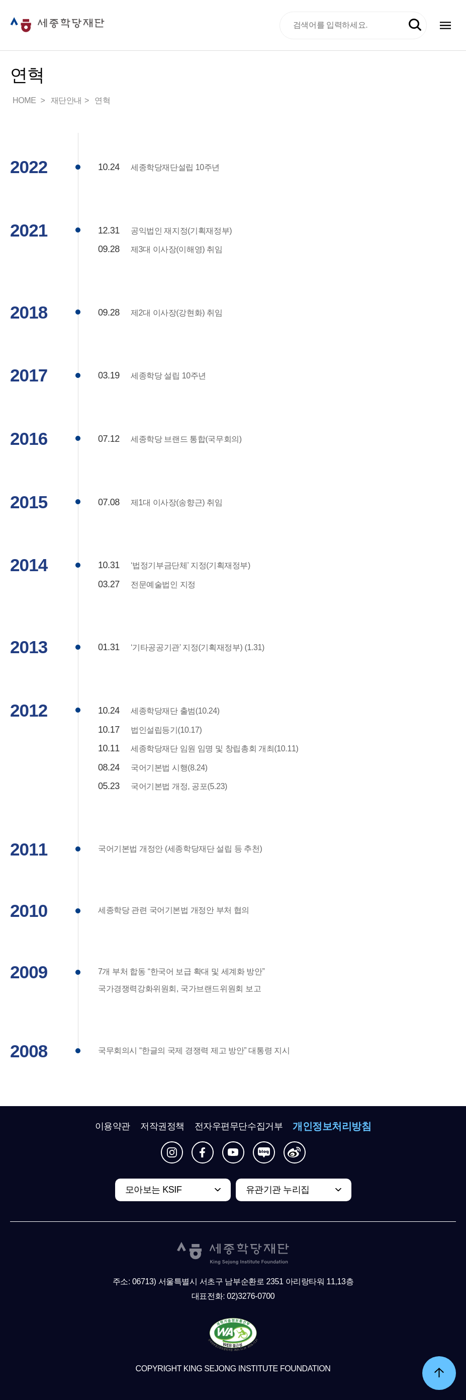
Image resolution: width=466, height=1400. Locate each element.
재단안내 (66, 100)
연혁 (102, 100)
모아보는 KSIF (153, 1190)
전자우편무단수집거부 (239, 1126)
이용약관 (112, 1126)
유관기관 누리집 (278, 1190)
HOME (25, 100)
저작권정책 (162, 1126)
